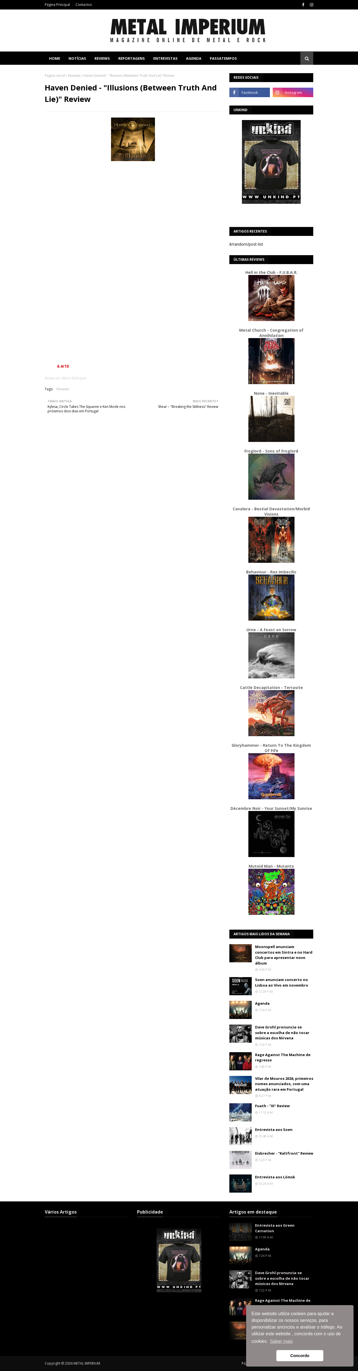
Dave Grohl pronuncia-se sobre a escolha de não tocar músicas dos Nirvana (282, 1032)
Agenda (262, 1003)
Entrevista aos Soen (274, 1129)
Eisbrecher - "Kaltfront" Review (284, 1153)
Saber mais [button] (281, 1341)
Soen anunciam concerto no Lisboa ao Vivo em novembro (281, 982)
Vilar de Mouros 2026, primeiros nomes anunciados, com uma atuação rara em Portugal (284, 1084)
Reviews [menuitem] (102, 58)
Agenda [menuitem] (193, 58)
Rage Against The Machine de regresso (282, 1057)
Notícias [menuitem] (77, 58)
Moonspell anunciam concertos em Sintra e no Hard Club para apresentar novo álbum (283, 955)
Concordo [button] (299, 1355)
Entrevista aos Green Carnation (275, 1228)
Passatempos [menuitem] (223, 58)
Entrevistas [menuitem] (165, 58)
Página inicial (55, 75)
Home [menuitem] (54, 58)
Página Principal (57, 4)
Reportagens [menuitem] (131, 58)
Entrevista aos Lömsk (275, 1176)
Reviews (74, 75)
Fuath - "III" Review (272, 1105)
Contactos (84, 4)
